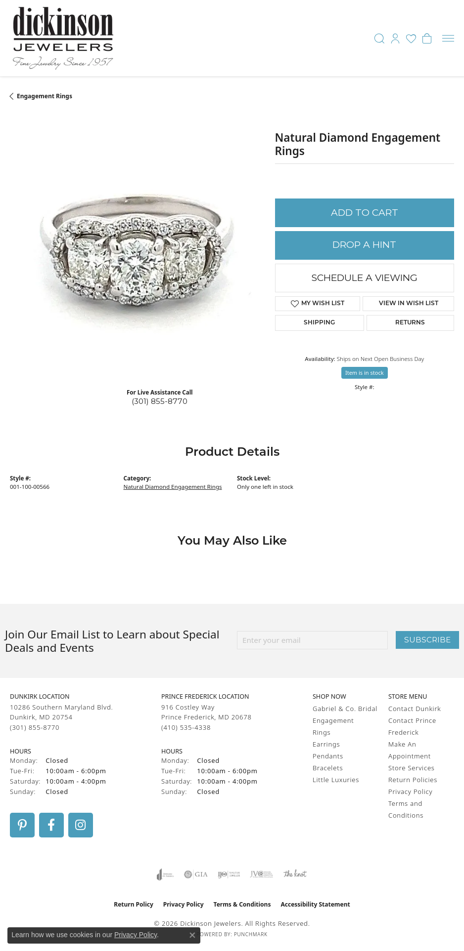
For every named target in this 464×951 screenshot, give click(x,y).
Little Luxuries (336, 779)
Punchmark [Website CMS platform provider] (251, 934)
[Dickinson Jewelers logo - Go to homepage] (63, 38)
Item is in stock (364, 372)
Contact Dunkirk (414, 708)
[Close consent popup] (192, 935)
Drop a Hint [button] (364, 244)
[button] (379, 38)
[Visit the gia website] (196, 874)
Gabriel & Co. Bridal (345, 708)
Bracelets (328, 767)
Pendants (328, 756)
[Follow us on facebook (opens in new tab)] (51, 825)
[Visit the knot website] (295, 874)
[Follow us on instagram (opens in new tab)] (80, 825)
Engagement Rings (44, 96)
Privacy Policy (410, 791)
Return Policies (412, 779)
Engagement (333, 720)
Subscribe (427, 639)
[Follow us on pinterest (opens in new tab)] (22, 825)
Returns (410, 323)
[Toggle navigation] (448, 38)
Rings (321, 732)
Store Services (411, 767)
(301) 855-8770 (159, 401)
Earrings (326, 744)
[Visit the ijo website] (229, 874)
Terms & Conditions (242, 904)
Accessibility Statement (315, 904)
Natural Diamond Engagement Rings (173, 486)
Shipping (319, 323)
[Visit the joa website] (165, 874)
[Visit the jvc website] (261, 874)
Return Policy (133, 904)
